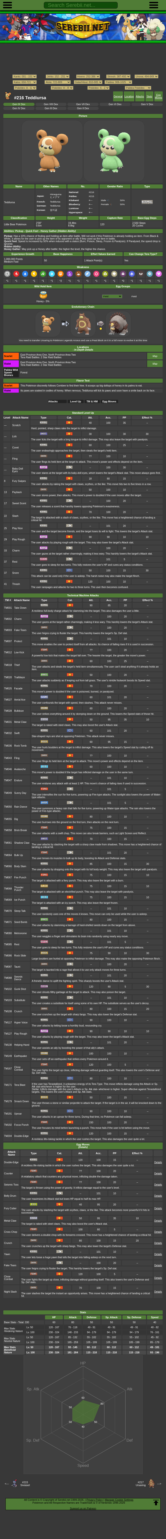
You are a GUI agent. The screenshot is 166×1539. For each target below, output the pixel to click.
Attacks (140, 96)
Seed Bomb (20, 922)
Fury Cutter (10, 1208)
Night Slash (10, 1291)
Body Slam (20, 866)
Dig (16, 819)
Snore (15, 573)
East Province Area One (33, 354)
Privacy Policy (94, 1499)
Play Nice (17, 528)
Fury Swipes (19, 481)
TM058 (8, 830)
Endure (18, 780)
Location (129, 96)
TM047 (8, 780)
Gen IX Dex (18, 104)
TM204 (8, 1136)
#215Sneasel (25, 1484)
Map (155, 356)
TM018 (8, 665)
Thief (17, 665)
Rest (14, 561)
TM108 (8, 1011)
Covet (15, 447)
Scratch (16, 425)
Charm (16, 550)
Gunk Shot (20, 989)
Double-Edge (21, 1136)
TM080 (8, 933)
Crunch (18, 1011)
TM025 (8, 688)
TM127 (8, 1033)
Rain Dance (20, 806)
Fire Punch (20, 877)
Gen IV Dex (18, 108)
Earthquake (20, 1056)
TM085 (8, 944)
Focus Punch (21, 1125)
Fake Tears (20, 630)
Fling (15, 458)
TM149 (8, 1056)
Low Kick (19, 652)
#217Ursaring (141, 1484)
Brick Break (20, 830)
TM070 (8, 911)
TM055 (8, 819)
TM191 (8, 1113)
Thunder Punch (19, 888)
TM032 (8, 733)
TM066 (8, 866)
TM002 (8, 619)
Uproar (18, 1113)
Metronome (20, 933)
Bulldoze (19, 711)
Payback (17, 492)
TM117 (8, 1022)
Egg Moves (158, 96)
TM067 (8, 877)
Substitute (19, 1000)
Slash (15, 516)
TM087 (8, 966)
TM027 (8, 699)
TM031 (8, 722)
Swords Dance (18, 978)
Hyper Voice (21, 1022)
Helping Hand (21, 1045)
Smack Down (21, 1101)
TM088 (8, 978)
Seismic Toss (11, 1184)
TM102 (8, 989)
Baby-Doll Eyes (17, 470)
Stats (149, 96)
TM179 (8, 1101)
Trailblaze (19, 677)
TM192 (8, 1125)
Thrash (16, 584)
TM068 (8, 888)
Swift (17, 733)
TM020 (8, 677)
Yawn (7, 1254)
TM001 (8, 608)
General (118, 96)
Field (133, 296)
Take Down (20, 608)
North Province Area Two (62, 354)
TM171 (8, 1085)
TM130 (8, 1045)
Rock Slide (20, 955)
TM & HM (92, 401)
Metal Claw (20, 722)
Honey (42, 300)
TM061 (8, 843)
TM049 (8, 793)
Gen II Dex (83, 108)
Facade (18, 688)
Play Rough (18, 539)
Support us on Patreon (83, 1508)
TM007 (8, 641)
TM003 (8, 630)
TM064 (8, 855)
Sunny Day (20, 793)
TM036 (8, 745)
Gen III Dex (51, 108)
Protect (18, 641)
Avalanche (20, 769)
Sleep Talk (20, 911)
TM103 (8, 1000)
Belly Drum (10, 1196)
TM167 (8, 1068)
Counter (8, 1173)
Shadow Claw (22, 843)
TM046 (8, 769)
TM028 (8, 711)
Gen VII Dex (83, 104)
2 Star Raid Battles (51, 357)
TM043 (8, 758)
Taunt (17, 966)
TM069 (8, 900)
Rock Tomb (20, 745)
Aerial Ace (19, 699)
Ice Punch (19, 900)
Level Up (75, 401)
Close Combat (18, 1068)
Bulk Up (18, 855)
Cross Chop (10, 1232)
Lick (14, 436)
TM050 (8, 806)
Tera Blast (19, 1085)
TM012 (8, 652)
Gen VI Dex (115, 104)
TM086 (8, 955)
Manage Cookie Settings (119, 1499)
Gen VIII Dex (51, 104)
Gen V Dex (147, 104)
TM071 (8, 922)
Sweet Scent (19, 503)
